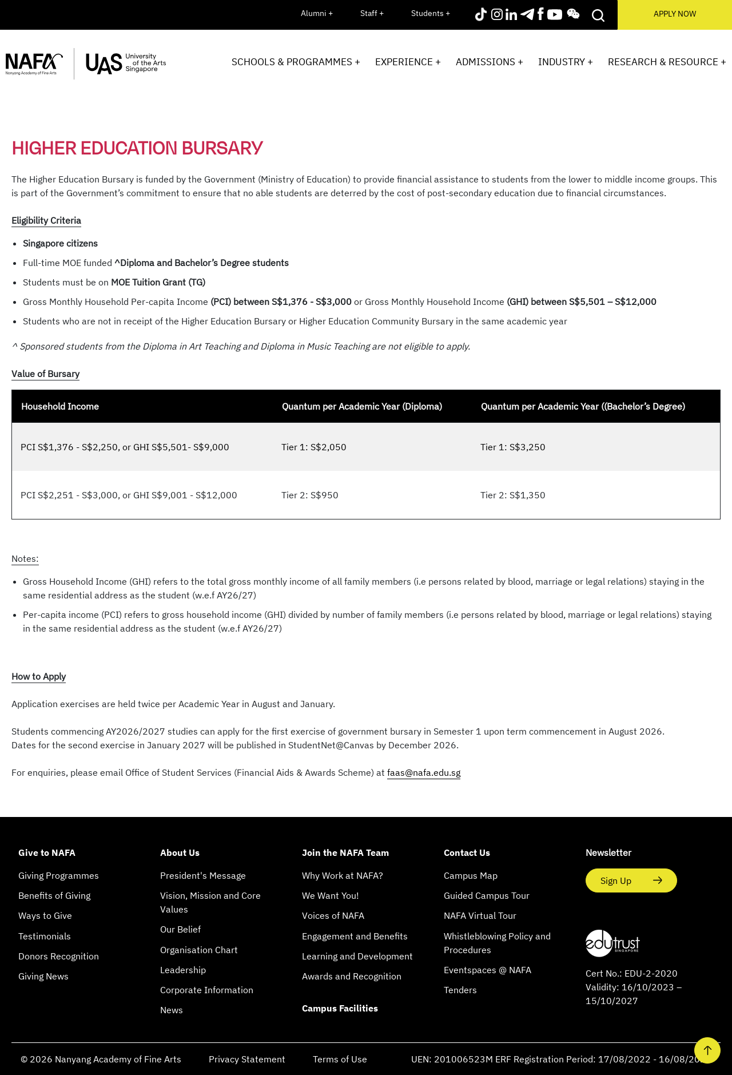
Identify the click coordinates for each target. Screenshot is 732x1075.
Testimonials (44, 936)
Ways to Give (45, 915)
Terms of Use (340, 1059)
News (171, 1010)
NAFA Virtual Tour (480, 915)
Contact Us (467, 852)
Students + (430, 13)
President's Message (203, 875)
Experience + (408, 61)
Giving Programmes (58, 875)
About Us (180, 852)
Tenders (460, 989)
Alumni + (317, 13)
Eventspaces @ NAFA (487, 969)
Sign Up (617, 880)
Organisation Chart (199, 949)
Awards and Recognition (351, 976)
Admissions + (489, 61)
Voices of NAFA (333, 915)
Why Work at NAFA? (342, 875)
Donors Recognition (58, 956)
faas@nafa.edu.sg (423, 772)
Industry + (565, 61)
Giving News (43, 976)
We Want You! (330, 895)
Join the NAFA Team (345, 852)
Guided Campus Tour (487, 895)
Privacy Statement (247, 1059)
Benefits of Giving (54, 895)
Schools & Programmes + (296, 61)
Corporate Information (206, 989)
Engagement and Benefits (355, 936)
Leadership (183, 969)
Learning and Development (357, 956)
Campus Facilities (340, 1008)
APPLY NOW (675, 14)
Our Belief (180, 929)
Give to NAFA (46, 852)
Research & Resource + (667, 61)
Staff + (372, 13)
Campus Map (471, 875)
